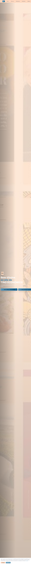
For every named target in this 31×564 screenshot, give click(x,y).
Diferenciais (18, 1)
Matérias (29, 1)
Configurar (3, 562)
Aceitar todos (8, 562)
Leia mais (26, 560)
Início (3, 1)
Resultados (23, 1)
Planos (8, 1)
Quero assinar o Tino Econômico (9, 289)
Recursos (12, 1)
